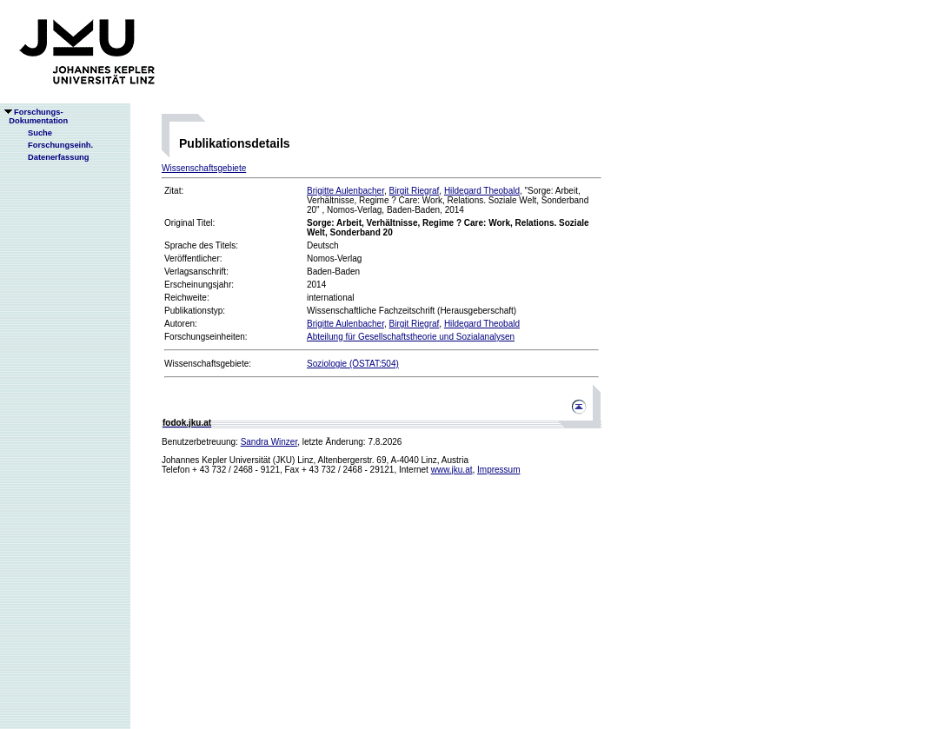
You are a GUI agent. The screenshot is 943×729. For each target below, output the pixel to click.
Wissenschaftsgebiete (204, 168)
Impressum (498, 469)
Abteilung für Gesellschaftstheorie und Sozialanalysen (411, 336)
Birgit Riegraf (414, 191)
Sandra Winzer (269, 442)
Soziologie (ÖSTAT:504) (353, 363)
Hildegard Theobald (482, 191)
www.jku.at (452, 469)
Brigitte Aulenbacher (345, 191)
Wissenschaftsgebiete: (207, 363)
